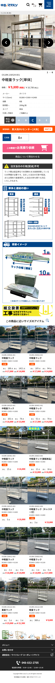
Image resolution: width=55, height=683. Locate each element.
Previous (6, 42)
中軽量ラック (8, 357)
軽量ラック (34, 609)
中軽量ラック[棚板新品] (40, 458)
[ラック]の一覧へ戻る (6, 13)
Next (49, 42)
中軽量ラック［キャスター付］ (40, 510)
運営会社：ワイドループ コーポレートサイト (21, 654)
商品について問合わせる (27, 156)
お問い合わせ (7, 649)
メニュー (6, 644)
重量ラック (7, 609)
